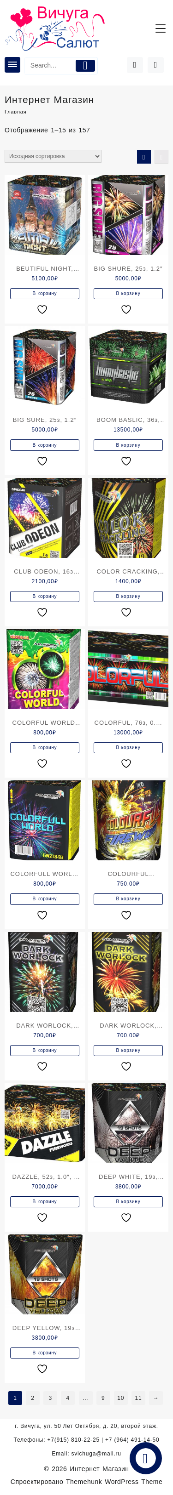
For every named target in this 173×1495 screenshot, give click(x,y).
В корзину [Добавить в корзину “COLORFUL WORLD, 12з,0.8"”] (45, 747)
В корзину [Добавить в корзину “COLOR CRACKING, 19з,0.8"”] (128, 596)
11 (138, 1398)
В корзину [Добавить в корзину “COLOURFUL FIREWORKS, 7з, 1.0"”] (128, 898)
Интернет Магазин (99, 1468)
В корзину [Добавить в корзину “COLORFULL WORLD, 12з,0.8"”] (45, 898)
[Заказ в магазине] (53, 156)
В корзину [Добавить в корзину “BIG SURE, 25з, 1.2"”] (45, 445)
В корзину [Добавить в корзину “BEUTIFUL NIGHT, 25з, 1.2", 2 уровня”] (45, 293)
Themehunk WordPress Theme (114, 1481)
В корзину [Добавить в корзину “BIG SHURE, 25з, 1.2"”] (128, 293)
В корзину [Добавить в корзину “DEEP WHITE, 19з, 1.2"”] (128, 1201)
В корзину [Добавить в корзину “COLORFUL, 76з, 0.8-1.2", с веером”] (128, 747)
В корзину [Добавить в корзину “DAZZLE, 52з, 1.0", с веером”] (45, 1201)
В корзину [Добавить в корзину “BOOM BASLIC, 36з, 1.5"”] (128, 445)
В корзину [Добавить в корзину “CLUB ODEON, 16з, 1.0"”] (45, 596)
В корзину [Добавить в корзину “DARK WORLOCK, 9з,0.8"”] (45, 1050)
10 (120, 1398)
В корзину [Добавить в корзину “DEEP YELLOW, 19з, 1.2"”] (45, 1352)
